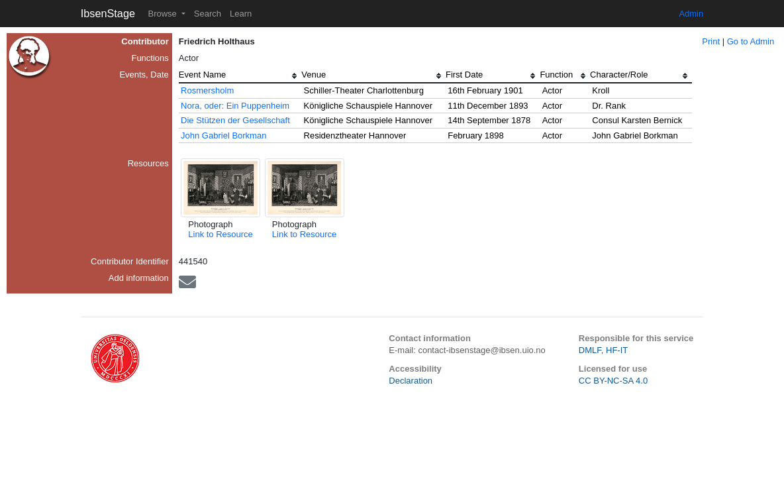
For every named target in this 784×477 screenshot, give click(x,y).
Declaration (410, 381)
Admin (691, 14)
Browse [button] (163, 14)
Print (711, 41)
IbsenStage (108, 13)
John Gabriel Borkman (223, 135)
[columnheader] (240, 76)
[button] (220, 187)
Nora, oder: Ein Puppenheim (235, 106)
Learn (241, 14)
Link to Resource (220, 234)
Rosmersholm (207, 90)
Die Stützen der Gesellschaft (235, 120)
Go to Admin (751, 41)
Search (207, 14)
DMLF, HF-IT (603, 350)
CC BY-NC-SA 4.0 (613, 381)
